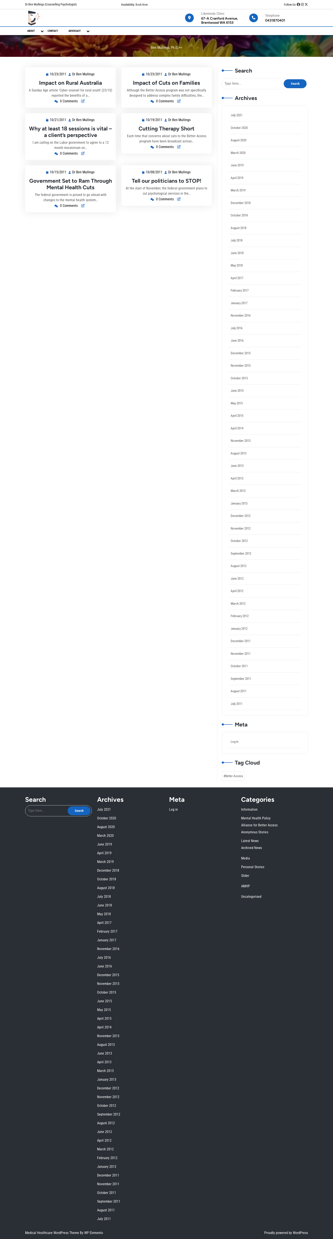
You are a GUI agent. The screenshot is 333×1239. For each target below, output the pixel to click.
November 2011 (241, 645)
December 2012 (241, 512)
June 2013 (238, 464)
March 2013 (239, 488)
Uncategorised (177, 1018)
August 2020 (239, 151)
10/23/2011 (58, 74)
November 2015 (241, 368)
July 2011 (237, 693)
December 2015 (241, 356)
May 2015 (237, 404)
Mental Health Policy (178, 1008)
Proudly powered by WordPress (286, 1233)
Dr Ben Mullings (83, 75)
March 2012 (239, 597)
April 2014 (238, 428)
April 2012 (238, 585)
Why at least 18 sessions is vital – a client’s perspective (70, 131)
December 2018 (241, 211)
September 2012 (242, 548)
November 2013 (241, 440)
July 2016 (237, 331)
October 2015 (240, 380)
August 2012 (239, 560)
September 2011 (242, 669)
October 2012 (240, 536)
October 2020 (240, 138)
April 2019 (238, 187)
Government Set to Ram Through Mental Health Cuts (70, 186)
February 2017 (240, 295)
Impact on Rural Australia (70, 83)
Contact (53, 30)
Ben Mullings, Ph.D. (164, 48)
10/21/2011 (58, 120)
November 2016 (241, 319)
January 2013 (240, 500)
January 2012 (240, 621)
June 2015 (238, 392)
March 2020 (239, 163)
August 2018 (239, 235)
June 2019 (238, 175)
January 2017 (240, 307)
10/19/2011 (154, 120)
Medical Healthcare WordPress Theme (52, 1233)
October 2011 (240, 657)
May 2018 (237, 271)
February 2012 (240, 609)
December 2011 (241, 633)
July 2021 (237, 126)
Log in (235, 730)
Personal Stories (177, 1014)
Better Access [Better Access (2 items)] (235, 763)
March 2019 (239, 199)
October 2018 (240, 223)
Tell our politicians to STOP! (166, 183)
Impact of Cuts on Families (166, 83)
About (31, 30)
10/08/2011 (160, 178)
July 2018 (237, 247)
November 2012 (241, 524)
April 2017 (238, 283)
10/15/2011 (64, 179)
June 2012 (238, 573)
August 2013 (239, 452)
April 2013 (238, 476)
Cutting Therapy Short (166, 128)
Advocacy (75, 30)
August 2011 (239, 681)
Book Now (141, 4)
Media (176, 1013)
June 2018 (238, 259)
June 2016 (238, 344)
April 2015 (238, 416)
